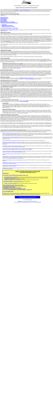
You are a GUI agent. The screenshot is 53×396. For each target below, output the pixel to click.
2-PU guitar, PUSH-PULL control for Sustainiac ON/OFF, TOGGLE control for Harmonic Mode (18, 148)
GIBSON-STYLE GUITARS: (5, 32)
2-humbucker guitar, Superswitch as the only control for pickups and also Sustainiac (16, 162)
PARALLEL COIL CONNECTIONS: (8, 109)
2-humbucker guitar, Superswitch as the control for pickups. (12, 156)
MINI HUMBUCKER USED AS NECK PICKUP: (9, 80)
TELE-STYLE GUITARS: (5, 58)
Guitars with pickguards (30, 78)
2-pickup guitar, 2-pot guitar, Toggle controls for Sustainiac (12, 145)
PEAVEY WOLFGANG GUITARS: (6, 69)
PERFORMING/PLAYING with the (12, 187)
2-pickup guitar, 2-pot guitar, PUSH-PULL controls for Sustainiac (13, 142)
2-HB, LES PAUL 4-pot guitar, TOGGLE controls (10, 140)
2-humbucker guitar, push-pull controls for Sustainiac (11, 165)
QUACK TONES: (5, 103)
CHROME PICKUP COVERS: (5, 50)
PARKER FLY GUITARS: (5, 77)
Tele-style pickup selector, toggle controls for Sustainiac (11, 153)
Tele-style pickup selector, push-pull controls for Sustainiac (12, 151)
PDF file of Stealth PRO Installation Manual (9, 133)
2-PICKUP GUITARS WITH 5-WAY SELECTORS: (9, 114)
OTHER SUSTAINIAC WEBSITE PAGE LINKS (8, 29)
